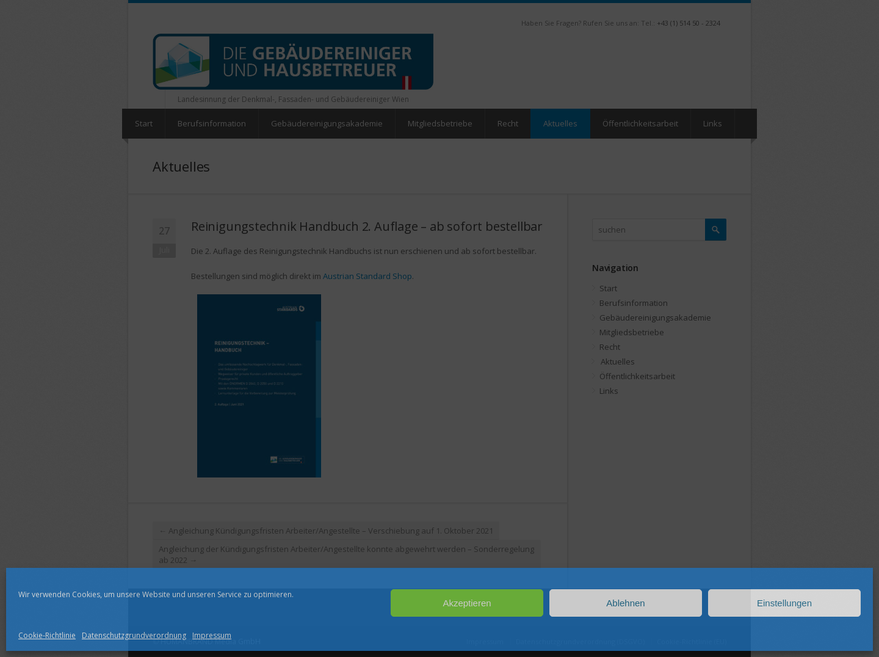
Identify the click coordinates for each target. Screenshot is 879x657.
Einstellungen (784, 603)
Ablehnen (625, 603)
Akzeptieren (467, 603)
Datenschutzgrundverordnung (134, 635)
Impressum (211, 635)
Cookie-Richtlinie (47, 635)
